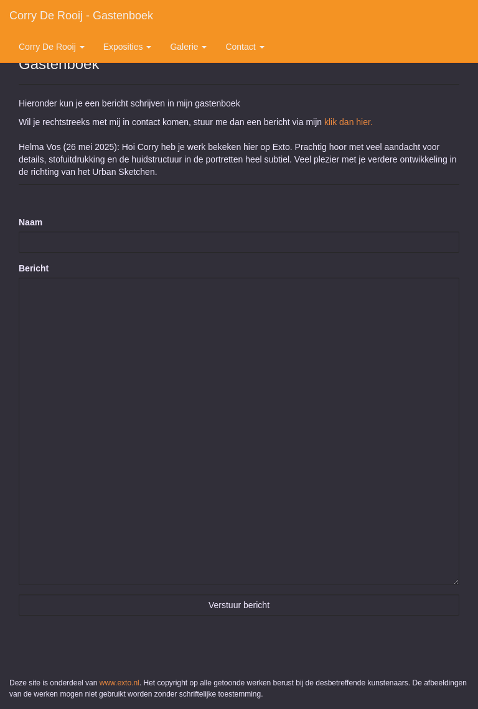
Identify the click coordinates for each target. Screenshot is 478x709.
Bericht (34, 268)
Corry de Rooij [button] (52, 47)
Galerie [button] (188, 47)
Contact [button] (244, 47)
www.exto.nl (119, 682)
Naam (30, 222)
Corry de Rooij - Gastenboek (81, 15)
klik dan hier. (348, 122)
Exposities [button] (127, 47)
